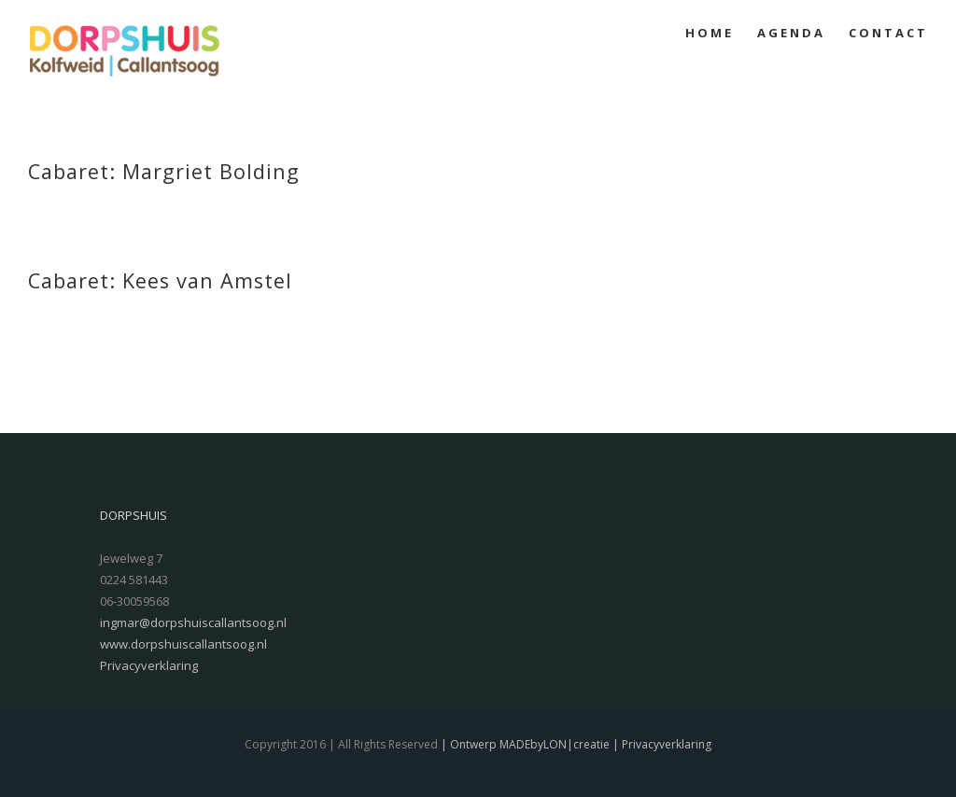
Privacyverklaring (149, 665)
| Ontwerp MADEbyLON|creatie (524, 744)
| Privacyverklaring (660, 744)
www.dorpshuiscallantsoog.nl (183, 644)
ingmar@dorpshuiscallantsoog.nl (193, 622)
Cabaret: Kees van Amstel (160, 280)
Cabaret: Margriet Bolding (164, 171)
